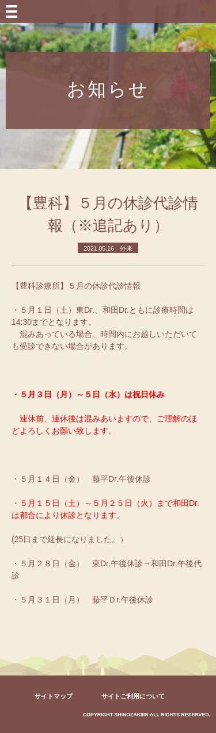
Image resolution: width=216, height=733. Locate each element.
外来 (126, 248)
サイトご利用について (133, 696)
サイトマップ (54, 696)
